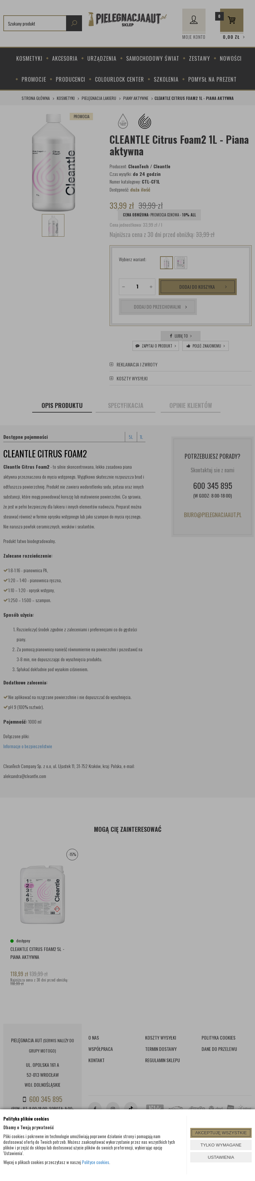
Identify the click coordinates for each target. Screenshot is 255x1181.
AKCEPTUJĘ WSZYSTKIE (221, 1132)
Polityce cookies (95, 1162)
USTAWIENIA (221, 1157)
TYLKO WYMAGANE (221, 1144)
